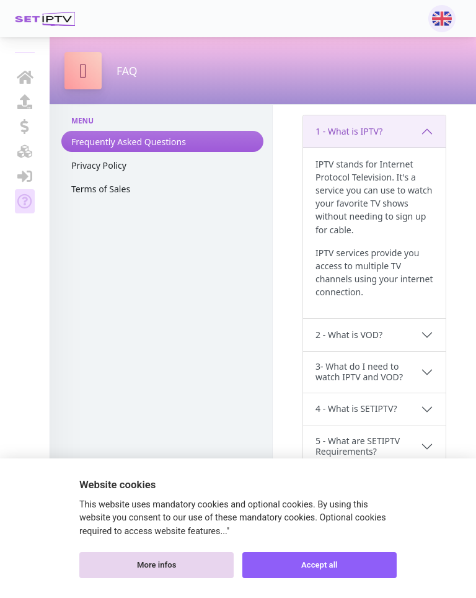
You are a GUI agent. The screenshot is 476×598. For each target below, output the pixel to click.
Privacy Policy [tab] (98, 165)
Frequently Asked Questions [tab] (128, 142)
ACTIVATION (25, 126)
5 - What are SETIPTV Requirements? (357, 446)
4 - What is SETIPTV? (356, 408)
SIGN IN (25, 176)
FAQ (25, 201)
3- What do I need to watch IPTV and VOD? (359, 371)
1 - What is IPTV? (348, 131)
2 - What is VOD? (348, 335)
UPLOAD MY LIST (25, 101)
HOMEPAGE (25, 76)
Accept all (319, 564)
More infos (156, 564)
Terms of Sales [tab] (100, 189)
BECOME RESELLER (25, 151)
